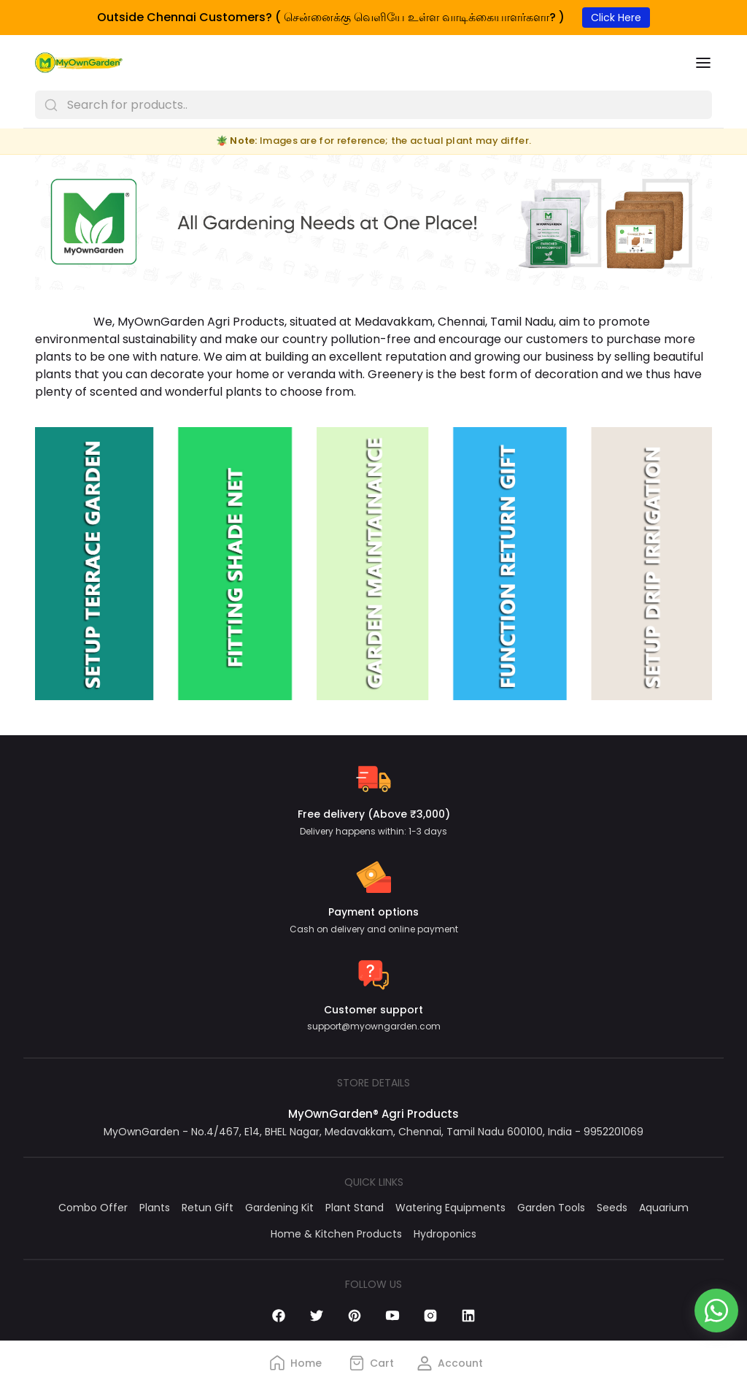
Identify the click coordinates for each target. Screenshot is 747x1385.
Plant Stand (354, 1207)
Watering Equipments (450, 1207)
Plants (154, 1207)
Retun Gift (207, 1207)
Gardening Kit (279, 1207)
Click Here (616, 17)
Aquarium (664, 1207)
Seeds (612, 1207)
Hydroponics (445, 1234)
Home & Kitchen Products (336, 1234)
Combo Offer (93, 1207)
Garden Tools (551, 1207)
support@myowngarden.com (374, 1026)
